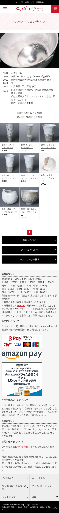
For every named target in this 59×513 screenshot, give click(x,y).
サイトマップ (8, 497)
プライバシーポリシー (43, 486)
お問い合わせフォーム (26, 446)
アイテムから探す (29, 250)
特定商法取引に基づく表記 (14, 488)
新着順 (38, 117)
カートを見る (38, 478)
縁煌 (34, 497)
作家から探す (29, 240)
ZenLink (21, 305)
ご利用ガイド (8, 478)
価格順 (29, 117)
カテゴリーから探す (29, 259)
